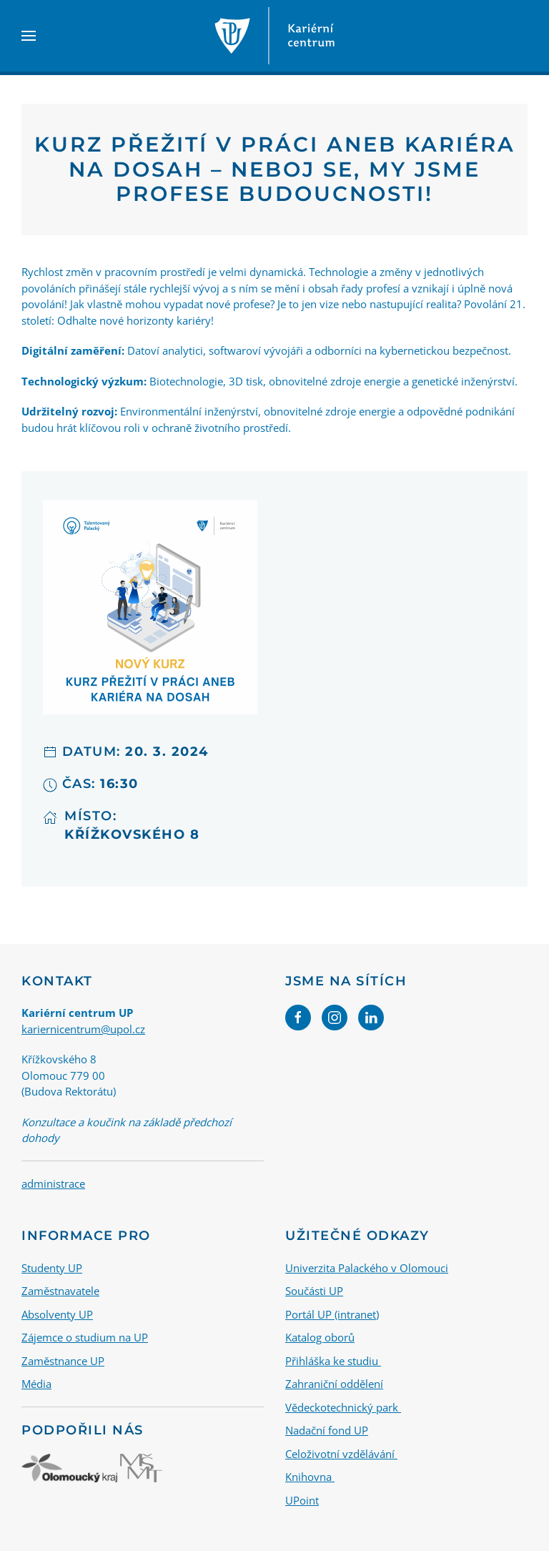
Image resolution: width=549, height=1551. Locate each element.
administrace (53, 1183)
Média (36, 1384)
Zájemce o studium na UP (84, 1337)
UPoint (302, 1499)
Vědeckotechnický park (343, 1406)
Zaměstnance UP (62, 1360)
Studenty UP (51, 1267)
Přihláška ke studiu (333, 1360)
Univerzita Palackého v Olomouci (366, 1267)
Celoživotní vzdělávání (341, 1453)
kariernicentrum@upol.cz (83, 1029)
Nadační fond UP (326, 1430)
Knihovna (310, 1476)
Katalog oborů (320, 1337)
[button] (28, 36)
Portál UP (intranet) (332, 1313)
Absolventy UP (57, 1313)
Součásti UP (314, 1291)
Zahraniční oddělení (334, 1384)
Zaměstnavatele (60, 1291)
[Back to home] (274, 36)
